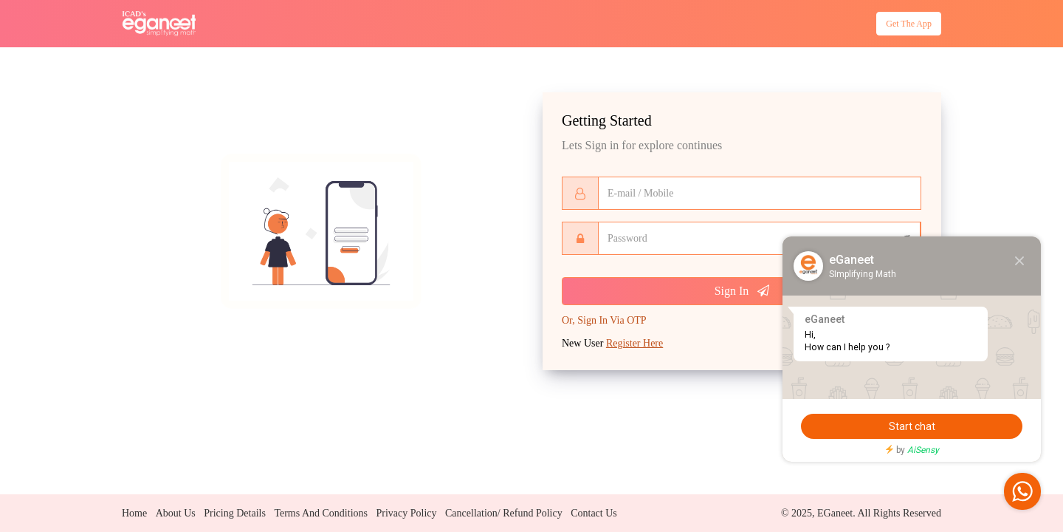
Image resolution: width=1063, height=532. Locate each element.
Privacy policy (406, 513)
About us (176, 513)
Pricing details (235, 513)
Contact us (594, 513)
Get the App (901, 27)
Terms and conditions (321, 513)
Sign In (742, 293)
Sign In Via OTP (604, 323)
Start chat (912, 426)
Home (134, 513)
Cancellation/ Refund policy (504, 513)
